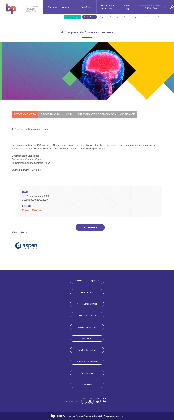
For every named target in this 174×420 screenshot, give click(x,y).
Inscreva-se (90, 227)
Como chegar (127, 7)
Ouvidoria (87, 384)
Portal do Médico (89, 17)
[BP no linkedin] (104, 401)
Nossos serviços (164, 17)
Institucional (151, 17)
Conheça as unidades (106, 17)
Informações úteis (137, 17)
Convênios (86, 7)
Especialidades (122, 17)
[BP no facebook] (84, 401)
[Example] (91, 401)
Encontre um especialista (108, 7)
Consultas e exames (60, 10)
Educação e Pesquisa (72, 17)
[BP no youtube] (98, 401)
